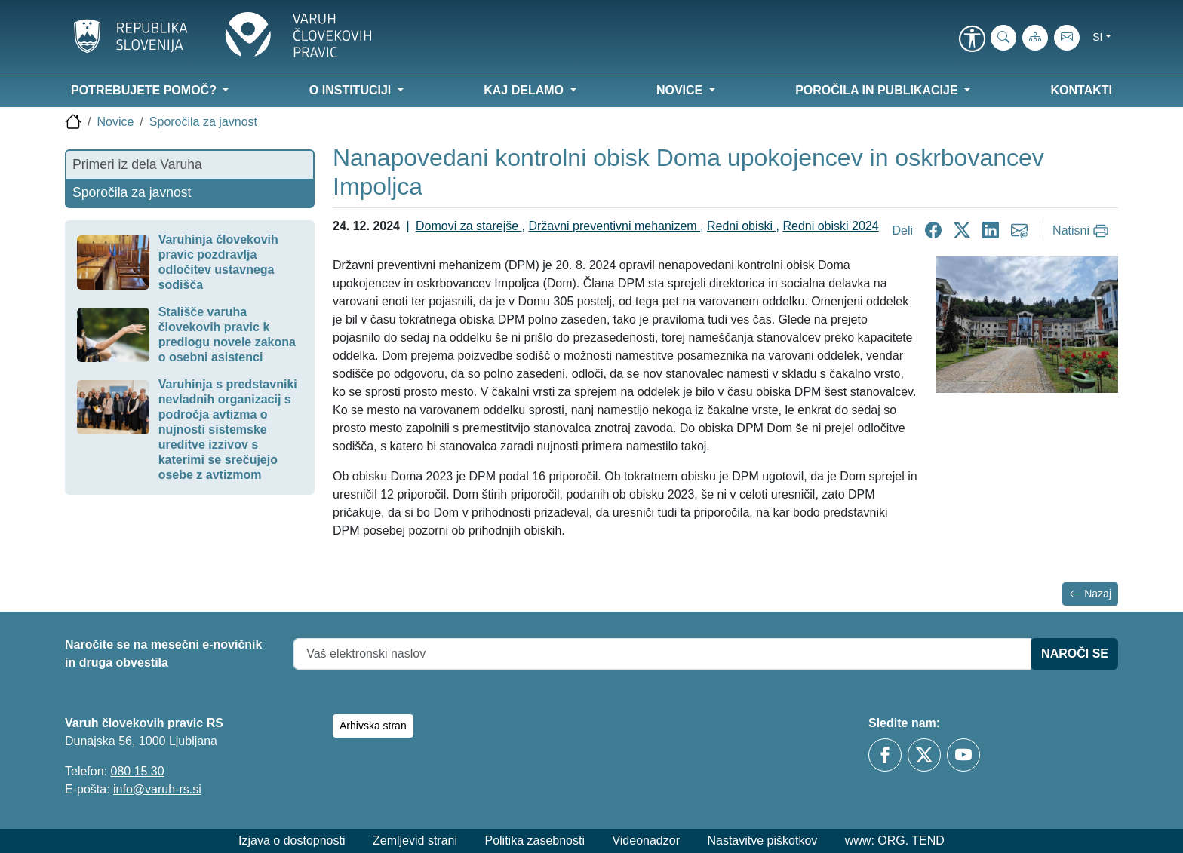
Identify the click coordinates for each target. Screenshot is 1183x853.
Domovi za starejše (469, 225)
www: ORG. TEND (895, 840)
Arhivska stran (373, 726)
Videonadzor (646, 840)
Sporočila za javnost (203, 121)
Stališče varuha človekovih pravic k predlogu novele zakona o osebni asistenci (227, 334)
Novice (115, 121)
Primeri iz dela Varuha (137, 164)
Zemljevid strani (415, 840)
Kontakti (1081, 90)
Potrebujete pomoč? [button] (145, 90)
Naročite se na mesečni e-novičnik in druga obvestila (163, 653)
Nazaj (1090, 594)
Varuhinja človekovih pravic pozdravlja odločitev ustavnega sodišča (218, 262)
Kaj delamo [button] (525, 90)
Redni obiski (741, 225)
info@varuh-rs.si (157, 789)
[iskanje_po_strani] (1003, 38)
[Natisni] (1082, 231)
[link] (972, 40)
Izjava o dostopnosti (291, 840)
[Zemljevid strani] (1035, 38)
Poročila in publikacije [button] (878, 90)
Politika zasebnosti (534, 840)
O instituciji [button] (352, 90)
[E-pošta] (1067, 38)
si (1097, 37)
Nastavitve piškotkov (762, 840)
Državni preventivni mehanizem (614, 225)
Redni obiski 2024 (830, 225)
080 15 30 (137, 771)
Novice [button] (681, 90)
